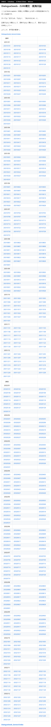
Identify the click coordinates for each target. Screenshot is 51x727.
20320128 (42, 408)
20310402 (17, 131)
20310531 (7, 179)
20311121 (7, 343)
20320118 (42, 400)
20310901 (7, 272)
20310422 (17, 146)
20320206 (7, 422)
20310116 (7, 57)
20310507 (17, 161)
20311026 (7, 317)
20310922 (17, 287)
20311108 (42, 332)
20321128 (42, 690)
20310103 (42, 46)
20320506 (7, 504)
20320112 (17, 396)
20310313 (42, 109)
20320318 (42, 456)
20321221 (7, 712)
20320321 (7, 460)
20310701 (7, 213)
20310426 (7, 150)
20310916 (7, 283)
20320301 (7, 445)
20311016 (7, 309)
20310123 (42, 61)
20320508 (42, 504)
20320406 (7, 478)
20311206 (7, 358)
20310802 (17, 243)
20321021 (7, 656)
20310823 (42, 257)
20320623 (42, 545)
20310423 (42, 146)
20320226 (7, 437)
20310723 (42, 228)
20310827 (17, 261)
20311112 (17, 335)
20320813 (42, 593)
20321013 (42, 649)
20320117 (17, 400)
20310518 (42, 168)
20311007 (17, 302)
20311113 (42, 335)
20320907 (17, 619)
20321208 (42, 701)
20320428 (42, 493)
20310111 (7, 53)
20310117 (17, 57)
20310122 (17, 61)
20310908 (42, 276)
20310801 (7, 243)
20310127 (17, 64)
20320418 (42, 486)
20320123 (42, 404)
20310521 (7, 172)
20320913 (42, 623)
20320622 (17, 545)
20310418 (42, 142)
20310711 (7, 220)
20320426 (7, 493)
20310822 (17, 257)
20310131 (7, 68)
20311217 (17, 365)
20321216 (7, 708)
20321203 (42, 697)
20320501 (7, 500)
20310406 (7, 135)
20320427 (17, 493)
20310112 (17, 53)
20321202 (17, 697)
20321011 (7, 649)
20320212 (17, 426)
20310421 (7, 146)
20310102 (17, 46)
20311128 (42, 347)
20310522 (17, 172)
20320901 (7, 616)
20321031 (7, 664)
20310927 (17, 291)
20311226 (7, 373)
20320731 (7, 578)
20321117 (17, 682)
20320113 (42, 396)
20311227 (17, 373)
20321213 (42, 705)
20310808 (42, 246)
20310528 (42, 176)
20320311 (7, 452)
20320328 (42, 463)
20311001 (7, 298)
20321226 (7, 716)
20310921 (7, 287)
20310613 (42, 194)
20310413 (42, 139)
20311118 (42, 339)
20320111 (7, 396)
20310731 (7, 235)
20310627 (17, 205)
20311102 (17, 328)
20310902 (17, 272)
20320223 (42, 434)
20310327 (17, 120)
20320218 (42, 430)
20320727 (17, 575)
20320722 (17, 571)
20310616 (7, 198)
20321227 (17, 716)
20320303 (42, 445)
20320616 (7, 541)
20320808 (42, 590)
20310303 (42, 101)
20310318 (42, 113)
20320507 (17, 504)
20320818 (42, 597)
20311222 (17, 369)
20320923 (42, 630)
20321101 (7, 671)
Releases (30, 1)
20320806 (7, 590)
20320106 (7, 393)
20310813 (42, 250)
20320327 (17, 463)
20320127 (17, 408)
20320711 (7, 564)
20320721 (7, 571)
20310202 (17, 75)
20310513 (42, 165)
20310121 (7, 61)
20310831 (7, 265)
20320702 (17, 556)
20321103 (42, 671)
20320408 (42, 478)
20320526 (7, 519)
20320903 (42, 616)
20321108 (42, 675)
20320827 (17, 604)
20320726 (7, 575)
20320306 (7, 448)
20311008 (42, 302)
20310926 (7, 291)
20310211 (7, 83)
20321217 (17, 708)
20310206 (7, 79)
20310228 (42, 94)
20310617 (17, 198)
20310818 (42, 254)
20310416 (7, 142)
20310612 (17, 194)
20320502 (17, 500)
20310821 (7, 257)
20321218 (42, 708)
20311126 (7, 347)
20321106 (7, 675)
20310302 (17, 101)
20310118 (42, 57)
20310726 (7, 231)
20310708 (42, 217)
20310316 (7, 113)
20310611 (7, 194)
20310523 (42, 172)
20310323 (42, 116)
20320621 (7, 545)
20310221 (7, 90)
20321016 (7, 653)
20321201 (7, 697)
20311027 (17, 317)
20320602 (17, 530)
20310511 (7, 165)
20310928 (42, 291)
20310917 (17, 283)
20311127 (17, 347)
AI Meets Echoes (21, 1)
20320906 (7, 619)
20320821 (7, 601)
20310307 (17, 105)
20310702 (17, 213)
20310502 (17, 157)
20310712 (17, 220)
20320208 (42, 422)
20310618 (42, 198)
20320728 (42, 575)
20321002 (17, 642)
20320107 (17, 393)
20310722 (17, 228)
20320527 (17, 519)
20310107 (17, 49)
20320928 (42, 634)
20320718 (42, 567)
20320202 (17, 419)
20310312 (17, 109)
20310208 (42, 79)
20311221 (7, 369)
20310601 (7, 187)
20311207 (17, 358)
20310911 (7, 280)
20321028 (42, 660)
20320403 (42, 474)
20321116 (7, 682)
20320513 (42, 508)
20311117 (17, 339)
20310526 (7, 176)
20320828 (42, 604)
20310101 (7, 46)
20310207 (17, 79)
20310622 (17, 202)
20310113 (42, 53)
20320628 (42, 549)
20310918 (42, 283)
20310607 (17, 191)
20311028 (42, 317)
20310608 (42, 191)
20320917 (17, 627)
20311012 (17, 306)
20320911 (7, 623)
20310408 (42, 135)
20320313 (42, 452)
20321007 (17, 645)
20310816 (7, 254)
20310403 (42, 131)
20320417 (17, 486)
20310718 (42, 224)
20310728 (42, 231)
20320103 (42, 389)
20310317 (17, 113)
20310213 (42, 83)
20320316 (7, 456)
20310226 (7, 94)
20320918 (42, 627)
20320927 (17, 634)
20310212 (17, 83)
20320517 (17, 512)
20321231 (7, 720)
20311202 (17, 354)
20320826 (7, 604)
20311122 (17, 343)
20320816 (7, 597)
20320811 (7, 593)
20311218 (42, 365)
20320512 (17, 508)
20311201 (7, 354)
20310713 (42, 220)
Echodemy (11, 1)
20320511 (7, 508)
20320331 (7, 467)
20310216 (7, 87)
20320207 (17, 422)
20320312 (17, 452)
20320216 (7, 430)
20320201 (7, 419)
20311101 (7, 328)
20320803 (42, 586)
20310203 (42, 75)
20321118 (42, 682)
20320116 (7, 400)
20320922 (17, 630)
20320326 (7, 463)
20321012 (17, 649)
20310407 (17, 135)
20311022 (17, 313)
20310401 (7, 131)
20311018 (42, 309)
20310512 (17, 165)
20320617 (17, 541)
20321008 (42, 645)
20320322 (17, 460)
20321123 (42, 686)
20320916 (7, 627)
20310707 (17, 217)
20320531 (7, 523)
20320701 (7, 556)
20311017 (17, 309)
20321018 (42, 653)
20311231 (7, 376)
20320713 (42, 564)
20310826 (7, 261)
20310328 (42, 120)
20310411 (7, 139)
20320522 (17, 515)
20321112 (17, 679)
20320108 (42, 393)
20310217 (17, 87)
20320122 (17, 404)
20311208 (42, 358)
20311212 (17, 361)
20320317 (17, 456)
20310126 (7, 64)
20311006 (7, 302)
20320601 (7, 530)
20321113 (42, 679)
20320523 (42, 515)
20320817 (17, 597)
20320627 (17, 549)
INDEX (3, 1)
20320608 (42, 534)
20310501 (7, 157)
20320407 (17, 478)
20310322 (17, 116)
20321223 (42, 712)
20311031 (7, 321)
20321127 (17, 690)
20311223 (42, 369)
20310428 (42, 150)
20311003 (42, 298)
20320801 (7, 586)
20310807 (17, 246)
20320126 (7, 408)
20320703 (42, 556)
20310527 (17, 176)
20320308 (42, 448)
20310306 (7, 105)
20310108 (42, 49)
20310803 (42, 243)
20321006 (7, 645)
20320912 (17, 623)
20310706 (7, 217)
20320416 (7, 486)
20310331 (7, 124)
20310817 (17, 254)
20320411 (7, 482)
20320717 (17, 567)
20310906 (7, 276)
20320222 (17, 434)
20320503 (42, 500)
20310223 (42, 90)
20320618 (42, 541)
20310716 (7, 224)
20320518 (42, 512)
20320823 (42, 601)
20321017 (17, 653)
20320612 (17, 538)
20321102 (17, 671)
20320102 (17, 389)
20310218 (42, 87)
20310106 (7, 49)
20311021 (7, 313)
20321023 (42, 656)
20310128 (42, 64)
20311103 (42, 328)
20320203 (42, 419)
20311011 (7, 306)
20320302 (17, 445)
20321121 (7, 686)
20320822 (17, 601)
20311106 (7, 332)
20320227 (17, 437)
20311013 (42, 306)
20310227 (17, 94)
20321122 (17, 686)
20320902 (17, 616)
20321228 (42, 716)
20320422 (17, 489)
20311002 (17, 298)
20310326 (7, 120)
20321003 (42, 642)
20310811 (7, 250)
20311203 (42, 354)
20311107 (17, 332)
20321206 (7, 701)
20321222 (17, 712)
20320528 (42, 519)
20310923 (42, 287)
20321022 (17, 656)
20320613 (42, 538)
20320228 (42, 437)
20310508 (42, 161)
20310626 (7, 205)
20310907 (17, 276)
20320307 (17, 448)
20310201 (7, 75)
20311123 (42, 343)
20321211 (7, 705)
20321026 (7, 660)
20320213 (42, 426)
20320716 (7, 567)
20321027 (17, 660)
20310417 (17, 142)
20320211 (7, 426)
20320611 (7, 538)
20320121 (7, 404)
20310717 (17, 224)
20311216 (7, 365)
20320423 (42, 489)
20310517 (17, 168)
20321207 (17, 701)
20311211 (7, 361)
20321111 (7, 679)
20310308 (42, 105)
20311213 (42, 361)
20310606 (7, 191)
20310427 (17, 150)
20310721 (7, 228)
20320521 (7, 515)
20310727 (17, 231)
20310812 (17, 250)
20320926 (7, 634)
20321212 (17, 705)
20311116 (7, 339)
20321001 (7, 642)
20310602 (17, 187)
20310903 (42, 272)
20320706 (7, 560)
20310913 (42, 280)
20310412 (17, 139)
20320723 (42, 571)
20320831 (7, 608)
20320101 (7, 389)
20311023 (42, 313)
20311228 (42, 373)
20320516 (7, 512)
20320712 (17, 564)
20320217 (17, 430)
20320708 (42, 560)
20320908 (42, 619)
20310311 (7, 109)
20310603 (42, 187)
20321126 (7, 690)
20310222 (17, 90)
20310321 (7, 116)
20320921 (7, 630)
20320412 (17, 482)
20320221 (7, 434)
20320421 (7, 489)
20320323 (42, 460)
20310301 (7, 101)
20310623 (42, 202)
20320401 (7, 474)
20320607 (17, 534)
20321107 (17, 675)
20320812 (17, 593)
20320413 (42, 482)
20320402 (17, 474)
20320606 (7, 534)
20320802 (17, 586)
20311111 (7, 335)
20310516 (7, 168)
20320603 (42, 530)
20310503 (42, 157)
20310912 (17, 280)
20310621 (7, 202)
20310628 (42, 205)
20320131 (7, 411)
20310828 (42, 261)
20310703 (42, 213)
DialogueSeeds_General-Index (11, 34)
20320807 (17, 590)
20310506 (7, 161)
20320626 (7, 549)
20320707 (17, 560)
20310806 (7, 246)
